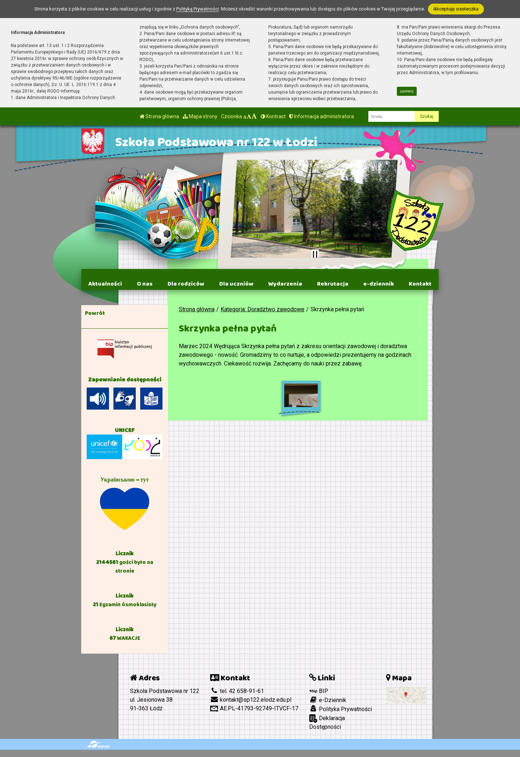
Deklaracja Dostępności (327, 722)
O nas (145, 283)
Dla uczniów (236, 283)
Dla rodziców (186, 283)
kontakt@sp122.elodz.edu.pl (250, 699)
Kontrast (273, 116)
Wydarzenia (285, 283)
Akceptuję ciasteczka (455, 9)
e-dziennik (378, 283)
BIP (318, 691)
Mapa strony (200, 116)
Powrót (95, 313)
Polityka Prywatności (340, 709)
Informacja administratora (321, 116)
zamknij (406, 91)
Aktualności (105, 283)
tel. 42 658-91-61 (237, 691)
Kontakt (420, 283)
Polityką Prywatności (197, 9)
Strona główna (159, 116)
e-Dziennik (327, 699)
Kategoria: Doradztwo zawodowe (262, 309)
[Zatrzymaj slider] (315, 254)
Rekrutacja (332, 283)
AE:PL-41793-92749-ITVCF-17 (254, 708)
